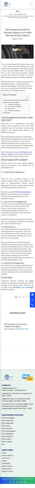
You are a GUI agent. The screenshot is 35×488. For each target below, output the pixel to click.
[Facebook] (20, 297)
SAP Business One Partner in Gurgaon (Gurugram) (15, 325)
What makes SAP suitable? (11, 102)
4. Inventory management (13, 110)
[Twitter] (23, 297)
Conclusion (7, 113)
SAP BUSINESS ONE (20, 14)
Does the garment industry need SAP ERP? (16, 100)
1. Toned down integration (13, 104)
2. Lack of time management (14, 106)
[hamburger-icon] (31, 4)
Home (10, 14)
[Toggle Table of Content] (26, 97)
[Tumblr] (27, 297)
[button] (32, 304)
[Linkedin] (29, 297)
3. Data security (11, 108)
